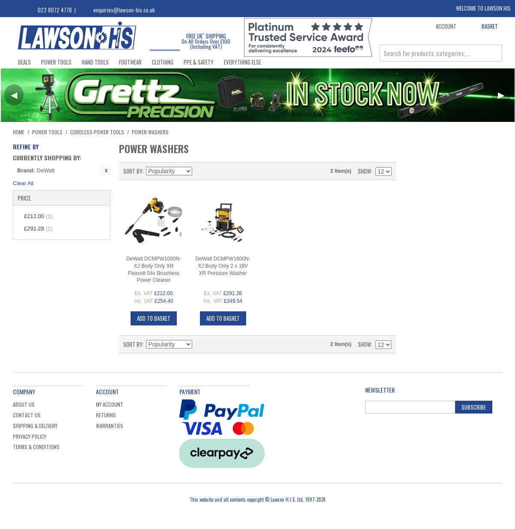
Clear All (23, 183)
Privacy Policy (29, 436)
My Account (109, 404)
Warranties (109, 425)
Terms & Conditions (36, 446)
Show (364, 171)
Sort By (133, 171)
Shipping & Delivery (35, 425)
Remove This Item (106, 170)
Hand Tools (95, 62)
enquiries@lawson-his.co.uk (124, 10)
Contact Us (27, 415)
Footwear (130, 62)
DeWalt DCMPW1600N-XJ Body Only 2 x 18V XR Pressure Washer (223, 266)
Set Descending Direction (199, 171)
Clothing (162, 62)
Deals (24, 62)
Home (18, 132)
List (229, 171)
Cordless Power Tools (97, 132)
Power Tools (56, 62)
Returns (106, 415)
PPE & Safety (199, 62)
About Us (24, 404)
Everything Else (242, 62)
